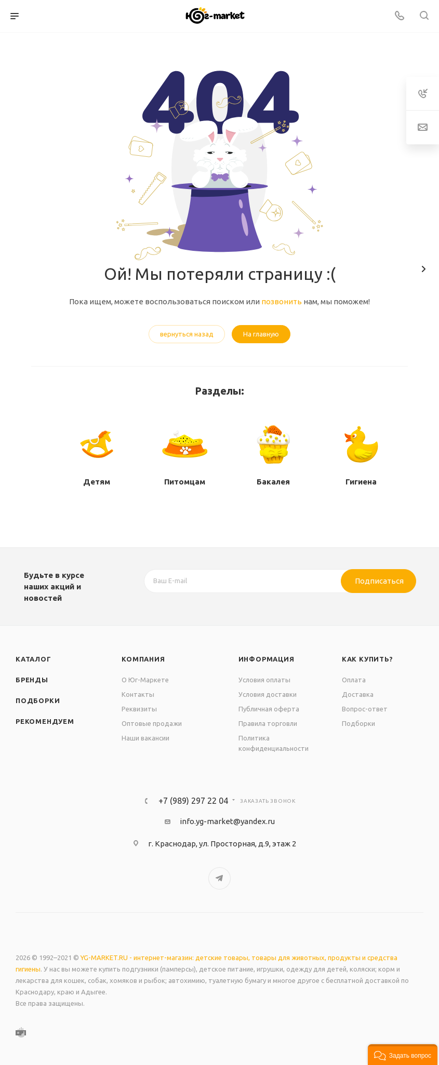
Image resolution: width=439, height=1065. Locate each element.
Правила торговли (267, 723)
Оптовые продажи (152, 723)
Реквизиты (139, 708)
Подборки (38, 700)
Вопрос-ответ (365, 708)
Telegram (219, 878)
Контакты (138, 694)
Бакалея (273, 481)
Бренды (32, 679)
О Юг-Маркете (145, 679)
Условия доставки (267, 694)
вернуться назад (187, 334)
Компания (143, 659)
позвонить (281, 301)
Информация (266, 659)
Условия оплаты (264, 679)
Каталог (33, 659)
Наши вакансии (145, 738)
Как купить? (367, 659)
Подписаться (379, 580)
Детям (96, 481)
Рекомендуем (45, 721)
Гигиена (361, 481)
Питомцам (184, 481)
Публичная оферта (268, 708)
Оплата (354, 679)
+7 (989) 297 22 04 (193, 801)
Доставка (358, 694)
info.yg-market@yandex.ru (227, 821)
